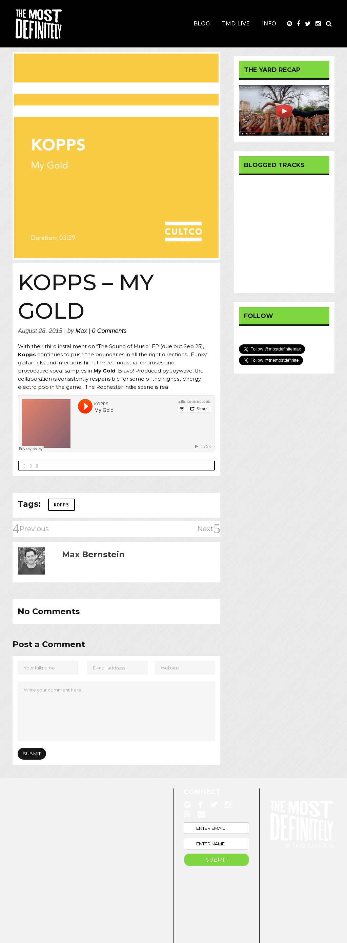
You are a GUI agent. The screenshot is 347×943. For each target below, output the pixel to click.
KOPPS (61, 505)
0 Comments (109, 330)
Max (81, 330)
